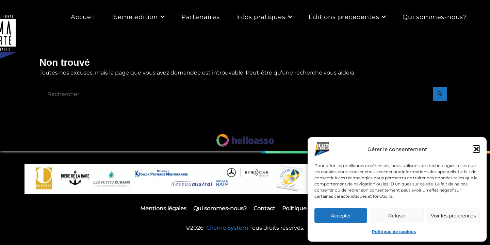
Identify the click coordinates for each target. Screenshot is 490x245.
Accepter (341, 215)
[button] (476, 149)
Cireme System (227, 228)
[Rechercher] (439, 94)
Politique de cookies (394, 231)
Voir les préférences (453, 215)
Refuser (397, 215)
